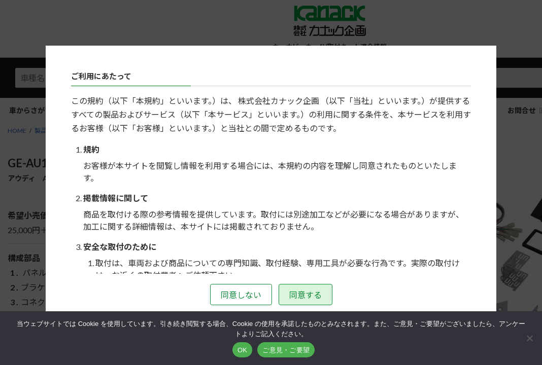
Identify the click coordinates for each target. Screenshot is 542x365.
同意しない (241, 295)
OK (242, 350)
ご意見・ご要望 (286, 350)
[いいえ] (529, 338)
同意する (305, 295)
